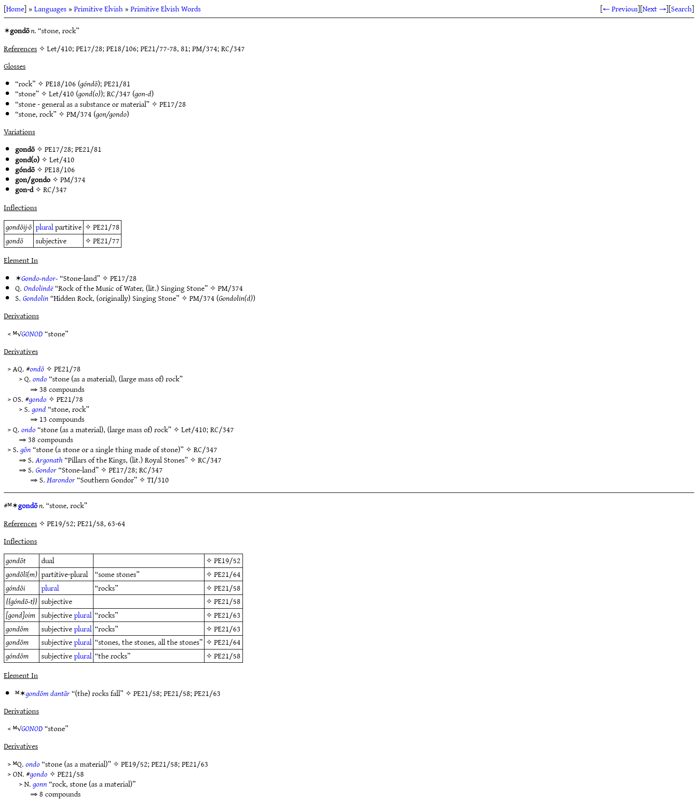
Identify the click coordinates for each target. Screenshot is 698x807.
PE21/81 (117, 83)
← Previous (620, 8)
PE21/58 (227, 587)
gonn (40, 783)
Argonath (49, 459)
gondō (27, 505)
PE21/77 (106, 240)
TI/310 (158, 479)
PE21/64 (227, 574)
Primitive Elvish (98, 8)
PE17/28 (172, 104)
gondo (38, 399)
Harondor (61, 479)
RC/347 (118, 93)
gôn (25, 449)
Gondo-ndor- (39, 278)
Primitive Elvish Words (165, 8)
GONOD (32, 333)
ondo (40, 378)
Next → (654, 8)
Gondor (46, 469)
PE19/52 (227, 560)
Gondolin (35, 298)
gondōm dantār (48, 693)
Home (15, 8)
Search (681, 8)
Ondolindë (38, 288)
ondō (37, 368)
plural (44, 226)
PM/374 (79, 114)
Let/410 (61, 93)
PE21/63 (227, 614)
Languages (50, 8)
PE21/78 (106, 226)
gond (39, 409)
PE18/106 (61, 83)
